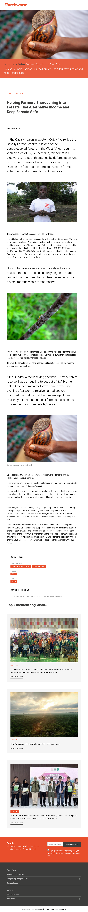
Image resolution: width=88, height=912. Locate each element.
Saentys (64, 909)
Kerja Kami (11, 870)
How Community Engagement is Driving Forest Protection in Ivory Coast (37, 596)
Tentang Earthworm (15, 874)
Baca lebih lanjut (16, 677)
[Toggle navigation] (80, 5)
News (9, 94)
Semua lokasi (12, 883)
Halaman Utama (10, 64)
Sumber (21, 64)
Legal (42, 909)
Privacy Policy (49, 909)
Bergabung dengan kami (17, 878)
